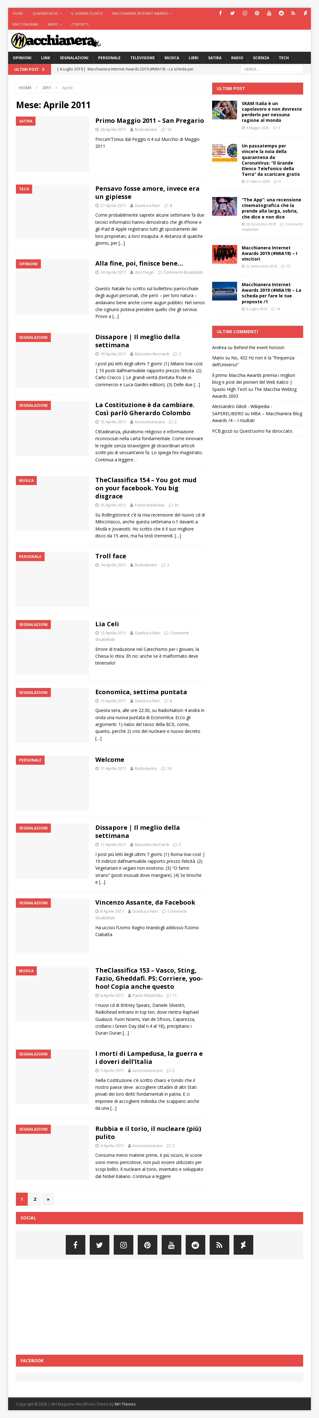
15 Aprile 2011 (113, 422)
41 (176, 505)
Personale (109, 57)
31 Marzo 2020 (258, 181)
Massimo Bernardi (152, 354)
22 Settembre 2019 (261, 266)
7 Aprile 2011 (112, 1070)
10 (169, 129)
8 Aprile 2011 (112, 911)
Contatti (79, 24)
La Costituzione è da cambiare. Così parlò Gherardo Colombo (144, 409)
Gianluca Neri (147, 205)
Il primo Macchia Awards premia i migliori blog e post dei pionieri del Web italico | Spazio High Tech (253, 382)
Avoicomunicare (150, 422)
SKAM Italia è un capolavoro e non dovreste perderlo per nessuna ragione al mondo (272, 111)
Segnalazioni (74, 57)
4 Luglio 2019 (256, 308)
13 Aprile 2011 (113, 633)
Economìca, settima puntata (141, 692)
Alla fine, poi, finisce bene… (139, 263)
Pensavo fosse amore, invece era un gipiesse (147, 192)
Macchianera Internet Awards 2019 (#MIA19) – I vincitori (269, 253)
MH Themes (125, 1404)
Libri (193, 57)
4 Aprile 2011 (112, 1145)
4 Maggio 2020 (257, 127)
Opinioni (22, 57)
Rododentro (146, 129)
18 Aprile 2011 (113, 354)
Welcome (109, 759)
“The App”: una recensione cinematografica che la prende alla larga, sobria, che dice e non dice (271, 208)
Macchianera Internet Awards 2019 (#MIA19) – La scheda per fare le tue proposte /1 (271, 293)
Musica (171, 57)
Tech (284, 57)
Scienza (261, 57)
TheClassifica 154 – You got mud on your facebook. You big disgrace (146, 488)
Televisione (142, 57)
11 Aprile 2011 (113, 768)
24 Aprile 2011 (113, 272)
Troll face (110, 556)
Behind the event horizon (259, 347)
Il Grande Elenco (87, 13)
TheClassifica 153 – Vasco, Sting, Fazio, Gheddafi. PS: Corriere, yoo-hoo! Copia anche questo (149, 978)
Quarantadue (45, 13)
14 (278, 308)
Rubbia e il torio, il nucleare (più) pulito (148, 1132)
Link (45, 57)
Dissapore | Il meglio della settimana (137, 341)
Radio (53, 24)
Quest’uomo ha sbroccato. (266, 431)
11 (174, 995)
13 (288, 266)
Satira (214, 57)
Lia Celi (107, 624)
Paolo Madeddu (150, 505)
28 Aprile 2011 (113, 129)
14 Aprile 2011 (113, 565)
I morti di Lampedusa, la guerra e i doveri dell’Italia (149, 1057)
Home (18, 13)
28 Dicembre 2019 (261, 224)
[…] (122, 243)
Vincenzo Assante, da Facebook (145, 902)
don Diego (144, 272)
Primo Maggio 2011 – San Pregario (149, 120)
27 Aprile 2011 (113, 205)
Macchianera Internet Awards (140, 13)
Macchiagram (25, 24)
